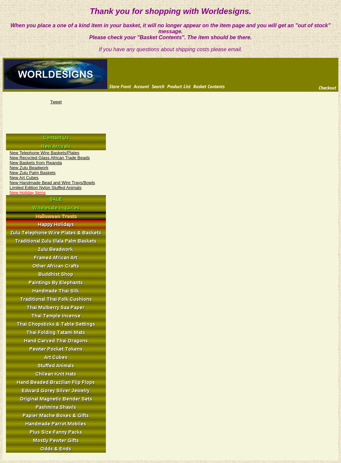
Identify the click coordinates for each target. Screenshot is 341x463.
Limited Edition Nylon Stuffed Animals (46, 187)
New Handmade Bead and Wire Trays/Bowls (52, 182)
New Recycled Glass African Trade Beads (50, 157)
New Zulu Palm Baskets (33, 172)
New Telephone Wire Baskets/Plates (44, 152)
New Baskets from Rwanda (36, 162)
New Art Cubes (24, 177)
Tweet (56, 101)
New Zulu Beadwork (29, 167)
